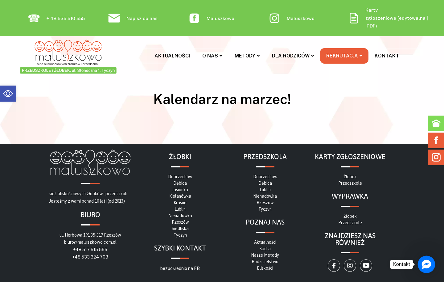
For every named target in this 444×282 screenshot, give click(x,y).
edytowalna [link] (412, 18)
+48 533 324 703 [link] (90, 257)
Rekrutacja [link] (344, 56)
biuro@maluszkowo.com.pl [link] (90, 242)
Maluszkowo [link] (220, 18)
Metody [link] (247, 56)
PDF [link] (371, 25)
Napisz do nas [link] (142, 18)
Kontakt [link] (387, 56)
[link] (8, 94)
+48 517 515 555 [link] (90, 249)
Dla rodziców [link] (293, 56)
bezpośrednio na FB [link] (180, 268)
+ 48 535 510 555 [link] (65, 18)
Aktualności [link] (172, 56)
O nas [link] (212, 56)
